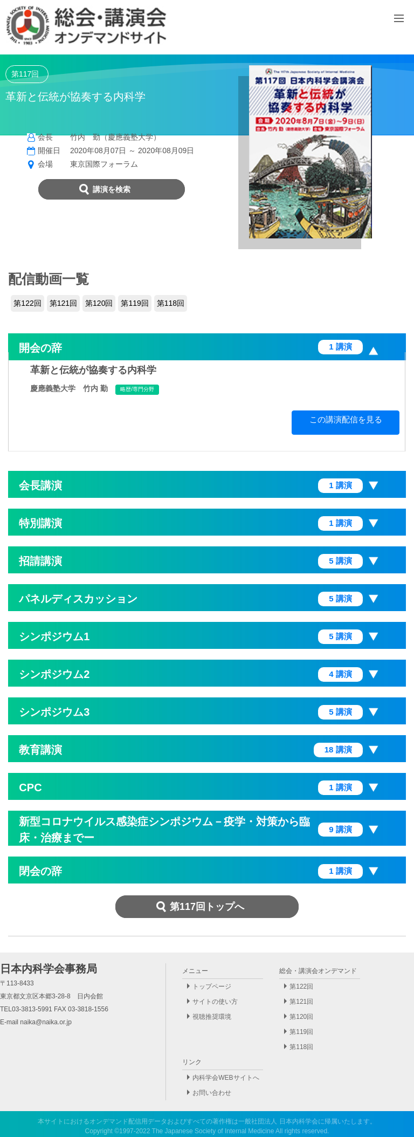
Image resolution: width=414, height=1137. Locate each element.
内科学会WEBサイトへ (225, 1077)
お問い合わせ (211, 1093)
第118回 (170, 303)
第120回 (99, 303)
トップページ (211, 986)
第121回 (63, 303)
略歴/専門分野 (137, 389)
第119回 (134, 303)
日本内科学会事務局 (48, 969)
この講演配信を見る (345, 419)
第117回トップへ (207, 906)
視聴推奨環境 (211, 1016)
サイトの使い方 (215, 1001)
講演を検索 (111, 189)
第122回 (27, 303)
